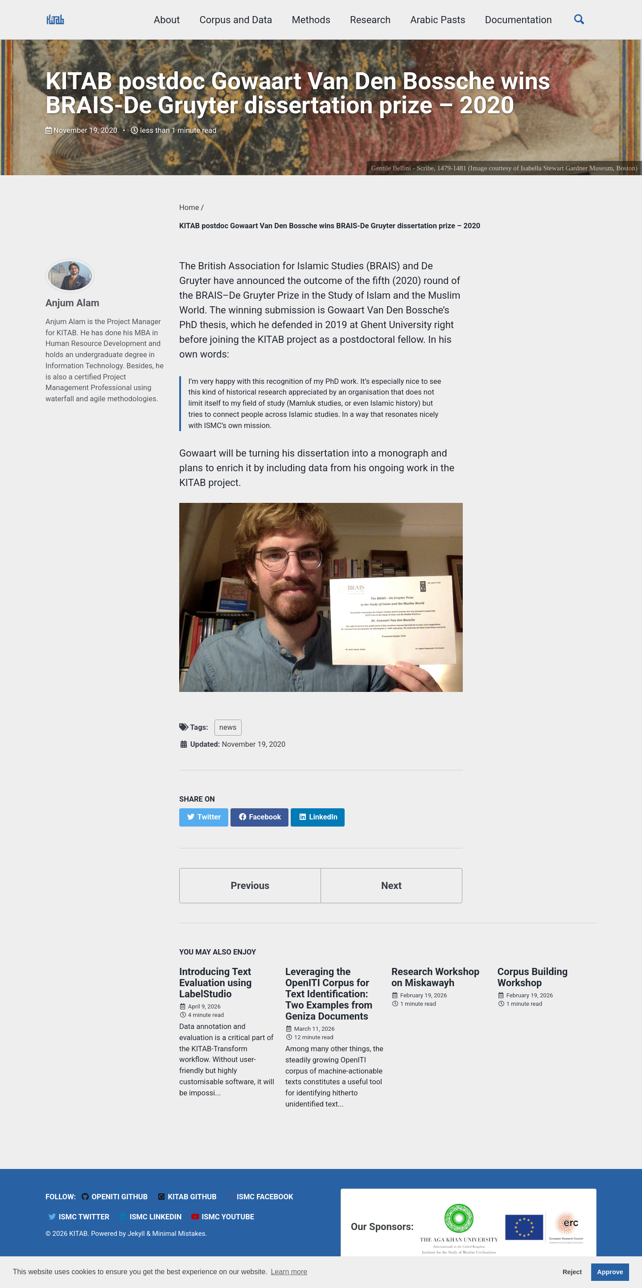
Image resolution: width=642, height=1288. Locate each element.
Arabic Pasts (437, 19)
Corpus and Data (235, 19)
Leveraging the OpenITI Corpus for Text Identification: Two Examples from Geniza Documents (328, 994)
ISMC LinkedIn (150, 1217)
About (167, 19)
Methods (311, 19)
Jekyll (136, 1234)
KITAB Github (187, 1197)
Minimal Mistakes (179, 1234)
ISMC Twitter (78, 1217)
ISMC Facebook (259, 1197)
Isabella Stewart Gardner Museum (567, 168)
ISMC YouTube (222, 1217)
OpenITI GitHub (114, 1197)
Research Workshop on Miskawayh (435, 977)
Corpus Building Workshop (533, 977)
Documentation (518, 19)
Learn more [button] (289, 1272)
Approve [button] (610, 1272)
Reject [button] (572, 1272)
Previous (250, 885)
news (228, 727)
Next (391, 885)
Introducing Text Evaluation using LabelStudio (215, 983)
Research (370, 19)
